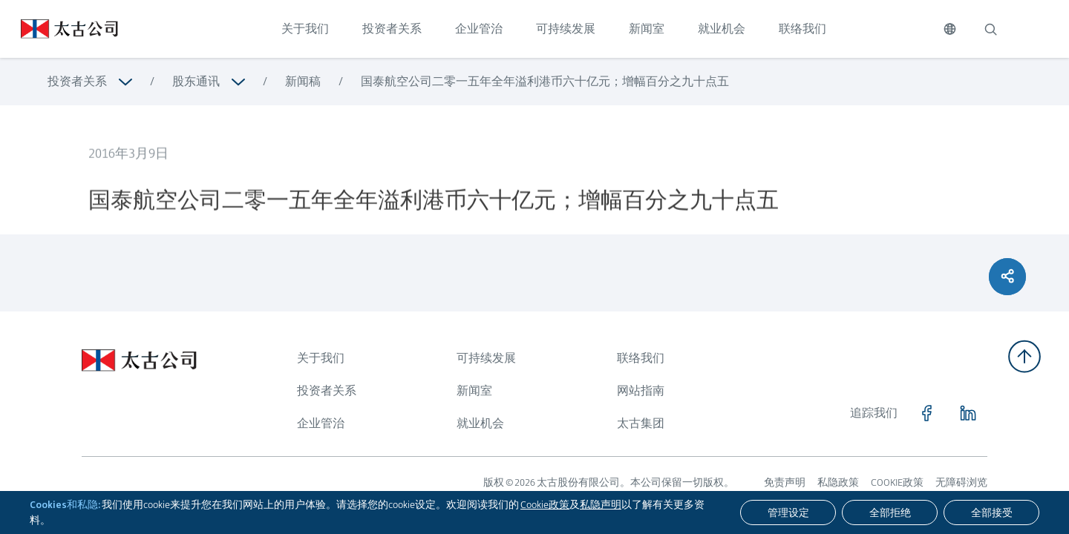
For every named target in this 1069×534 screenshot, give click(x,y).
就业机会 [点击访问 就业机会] (721, 29)
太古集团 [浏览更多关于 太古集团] (640, 423)
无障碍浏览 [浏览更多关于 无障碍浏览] (961, 482)
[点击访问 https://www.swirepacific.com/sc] (59, 29)
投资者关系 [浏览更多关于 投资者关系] (77, 81)
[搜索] (990, 29)
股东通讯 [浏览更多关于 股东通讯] (196, 81)
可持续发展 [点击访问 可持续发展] (565, 29)
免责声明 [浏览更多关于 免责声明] (784, 482)
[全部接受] (991, 512)
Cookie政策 (544, 504)
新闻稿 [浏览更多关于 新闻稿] (303, 81)
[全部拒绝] (890, 512)
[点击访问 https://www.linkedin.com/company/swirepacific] (968, 413)
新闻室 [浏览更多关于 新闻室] (474, 390)
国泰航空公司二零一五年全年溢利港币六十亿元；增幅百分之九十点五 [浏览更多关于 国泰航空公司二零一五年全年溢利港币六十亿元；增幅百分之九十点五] (545, 81)
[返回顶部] (1024, 356)
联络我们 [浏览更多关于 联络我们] (640, 358)
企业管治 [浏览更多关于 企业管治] (320, 423)
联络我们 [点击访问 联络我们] (802, 29)
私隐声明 (600, 504)
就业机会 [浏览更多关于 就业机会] (480, 423)
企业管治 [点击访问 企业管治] (479, 29)
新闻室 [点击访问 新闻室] (646, 29)
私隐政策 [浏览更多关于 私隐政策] (838, 482)
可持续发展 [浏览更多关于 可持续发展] (486, 358)
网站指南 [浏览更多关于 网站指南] (640, 390)
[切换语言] (950, 29)
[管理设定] (788, 512)
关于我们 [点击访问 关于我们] (305, 29)
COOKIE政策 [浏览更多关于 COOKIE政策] (897, 482)
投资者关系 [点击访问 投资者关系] (392, 29)
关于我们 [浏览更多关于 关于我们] (320, 358)
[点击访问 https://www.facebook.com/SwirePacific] (926, 413)
